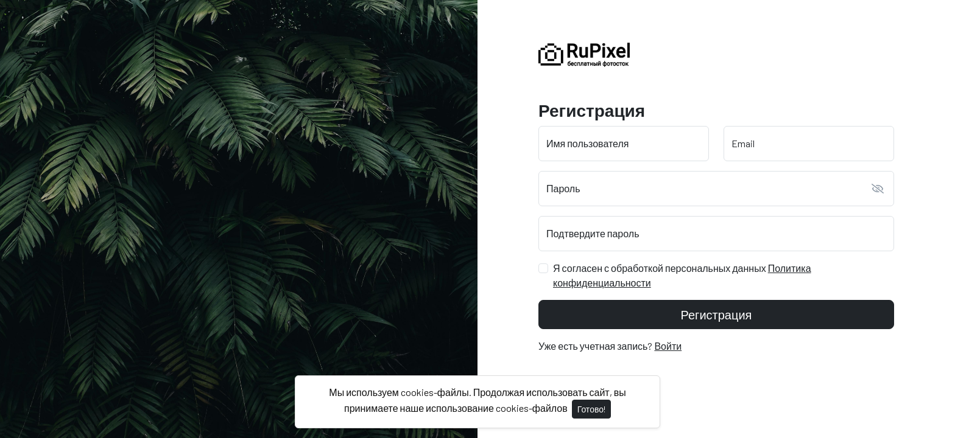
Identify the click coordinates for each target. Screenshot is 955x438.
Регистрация (716, 314)
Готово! (591, 409)
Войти (668, 346)
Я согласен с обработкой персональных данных (682, 275)
